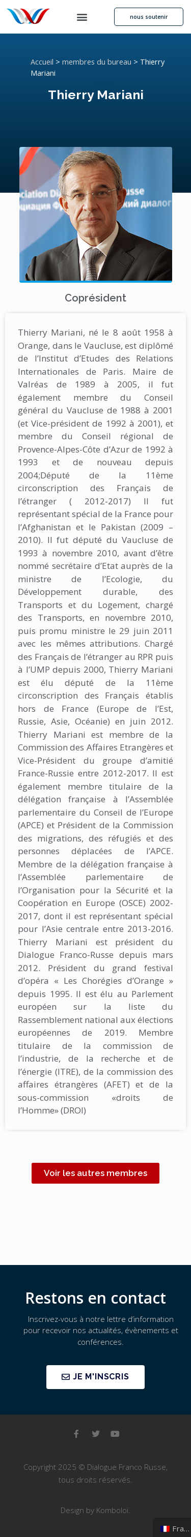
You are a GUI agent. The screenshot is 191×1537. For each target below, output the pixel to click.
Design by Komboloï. (95, 1510)
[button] (82, 17)
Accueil (42, 62)
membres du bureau (96, 62)
